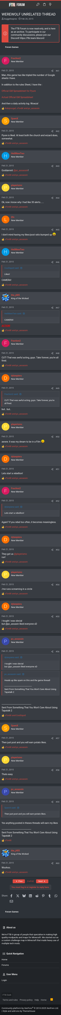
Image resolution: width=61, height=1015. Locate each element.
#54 (57, 584)
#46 (57, 262)
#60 (57, 863)
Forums (5, 965)
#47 (57, 308)
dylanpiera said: (11, 507)
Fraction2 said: (11, 394)
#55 (57, 616)
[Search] (56, 4)
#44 (57, 198)
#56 (57, 651)
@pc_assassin (20, 170)
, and (22, 108)
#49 (57, 388)
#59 (57, 802)
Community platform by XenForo (30, 1008)
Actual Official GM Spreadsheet (17, 97)
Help (36, 1000)
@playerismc (20, 554)
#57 (57, 738)
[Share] (52, 70)
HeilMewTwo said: (13, 313)
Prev (19, 881)
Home (4, 959)
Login (4, 980)
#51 (57, 469)
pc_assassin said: (12, 674)
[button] (5, 5)
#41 (57, 71)
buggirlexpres (10, 19)
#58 (57, 770)
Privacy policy (26, 1000)
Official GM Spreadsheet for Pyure (19, 91)
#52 (57, 501)
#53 (57, 550)
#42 (57, 131)
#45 (57, 230)
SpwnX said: (10, 808)
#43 (57, 166)
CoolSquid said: (11, 268)
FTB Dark (7, 995)
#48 (57, 353)
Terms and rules (10, 1000)
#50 (57, 437)
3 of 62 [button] (30, 881)
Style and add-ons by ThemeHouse (19, 1011)
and (16, 143)
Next (42, 881)
